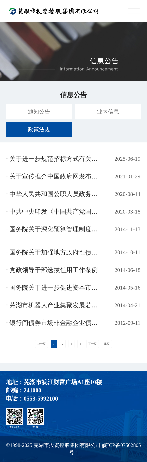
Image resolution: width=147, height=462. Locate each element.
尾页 (106, 344)
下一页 (92, 344)
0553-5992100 (41, 399)
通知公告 (39, 112)
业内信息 (108, 112)
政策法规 (39, 129)
